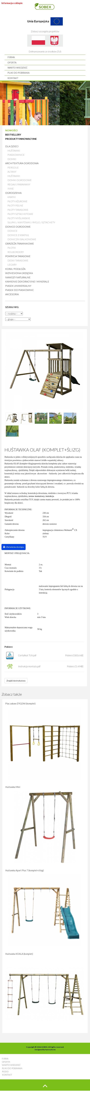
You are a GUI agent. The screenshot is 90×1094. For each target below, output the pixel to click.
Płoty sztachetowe (20, 213)
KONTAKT (13, 78)
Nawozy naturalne (17, 277)
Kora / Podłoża (15, 268)
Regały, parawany (19, 184)
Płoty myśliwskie (19, 218)
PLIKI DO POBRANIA (18, 72)
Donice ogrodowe (18, 226)
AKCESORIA (12, 294)
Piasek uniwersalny (18, 285)
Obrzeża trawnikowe (19, 243)
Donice (12, 230)
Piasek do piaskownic (19, 290)
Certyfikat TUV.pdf (27, 655)
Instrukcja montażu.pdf (29, 666)
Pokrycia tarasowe (17, 256)
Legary (12, 264)
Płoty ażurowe (17, 201)
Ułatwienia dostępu (13, 547)
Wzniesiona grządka (19, 273)
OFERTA (12, 62)
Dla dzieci (12, 146)
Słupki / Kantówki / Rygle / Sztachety (31, 222)
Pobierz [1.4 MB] (75, 666)
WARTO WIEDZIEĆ (17, 67)
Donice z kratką (18, 235)
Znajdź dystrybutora (15, 680)
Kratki (12, 197)
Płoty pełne (15, 205)
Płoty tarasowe (18, 209)
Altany (12, 171)
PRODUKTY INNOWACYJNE (21, 138)
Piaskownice (16, 154)
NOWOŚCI (11, 130)
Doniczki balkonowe (22, 239)
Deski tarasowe (18, 260)
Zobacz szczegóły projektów (45, 23)
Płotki (12, 247)
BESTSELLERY (13, 134)
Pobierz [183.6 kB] (74, 655)
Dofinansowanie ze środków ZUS (45, 44)
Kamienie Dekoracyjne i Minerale (27, 281)
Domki (12, 159)
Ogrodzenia (13, 192)
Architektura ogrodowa (22, 163)
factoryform (50, 1049)
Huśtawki (14, 150)
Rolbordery (16, 251)
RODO (5, 1071)
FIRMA (11, 57)
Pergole (13, 167)
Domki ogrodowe (20, 180)
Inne (11, 188)
